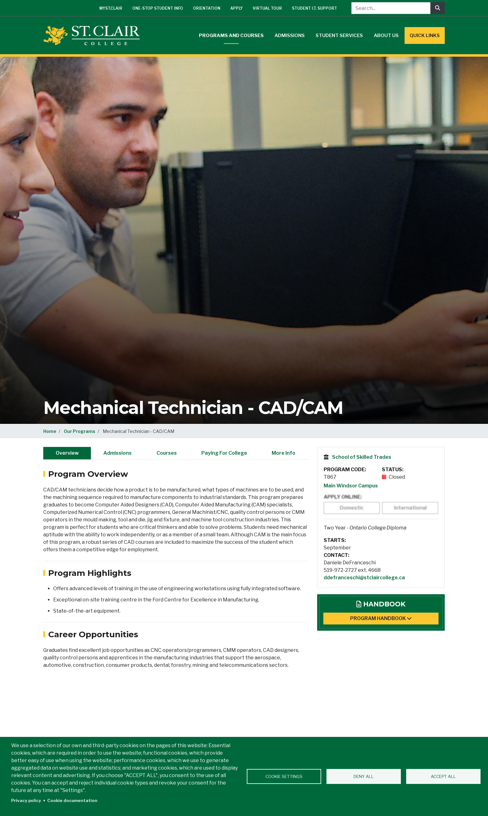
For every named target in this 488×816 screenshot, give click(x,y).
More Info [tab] (283, 453)
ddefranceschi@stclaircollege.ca (364, 578)
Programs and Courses (231, 35)
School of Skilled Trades (361, 457)
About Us (386, 35)
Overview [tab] (67, 453)
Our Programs (79, 431)
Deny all (364, 776)
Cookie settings (284, 776)
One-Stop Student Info (157, 8)
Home (49, 431)
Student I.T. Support (314, 8)
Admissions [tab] (117, 453)
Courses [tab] (167, 453)
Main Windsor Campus (351, 486)
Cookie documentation (72, 800)
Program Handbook (381, 618)
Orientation (206, 8)
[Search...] (390, 8)
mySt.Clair (110, 8)
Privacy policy (26, 800)
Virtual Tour (267, 8)
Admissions (289, 35)
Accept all (443, 776)
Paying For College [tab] (224, 453)
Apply (236, 8)
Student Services (339, 35)
